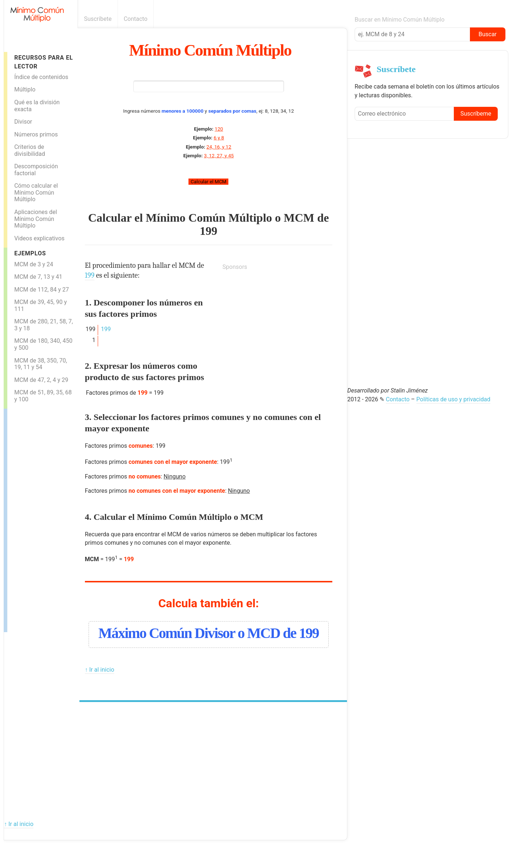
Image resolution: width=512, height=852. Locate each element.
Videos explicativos (39, 238)
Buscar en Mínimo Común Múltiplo (400, 19)
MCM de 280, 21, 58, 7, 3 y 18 (43, 325)
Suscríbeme (475, 113)
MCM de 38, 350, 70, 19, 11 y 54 (40, 364)
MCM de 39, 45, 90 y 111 (40, 305)
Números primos (36, 134)
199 (208, 230)
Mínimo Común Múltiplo (210, 50)
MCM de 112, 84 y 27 (41, 289)
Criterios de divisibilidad (29, 150)
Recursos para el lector (43, 62)
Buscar (487, 34)
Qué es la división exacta (37, 106)
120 (219, 129)
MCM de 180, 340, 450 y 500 (43, 344)
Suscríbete (98, 18)
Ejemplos (30, 253)
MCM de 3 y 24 (33, 264)
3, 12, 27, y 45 (218, 155)
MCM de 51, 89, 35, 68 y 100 (43, 396)
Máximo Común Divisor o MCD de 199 (208, 633)
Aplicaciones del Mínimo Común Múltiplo (35, 219)
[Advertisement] (36, 518)
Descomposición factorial (36, 170)
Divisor (23, 121)
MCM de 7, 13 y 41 (38, 276)
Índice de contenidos (41, 77)
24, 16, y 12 (218, 147)
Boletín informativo (343, 19)
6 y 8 (219, 137)
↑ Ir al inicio (99, 669)
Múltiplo (24, 89)
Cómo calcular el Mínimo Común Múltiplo (36, 192)
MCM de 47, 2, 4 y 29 (41, 379)
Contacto (135, 18)
